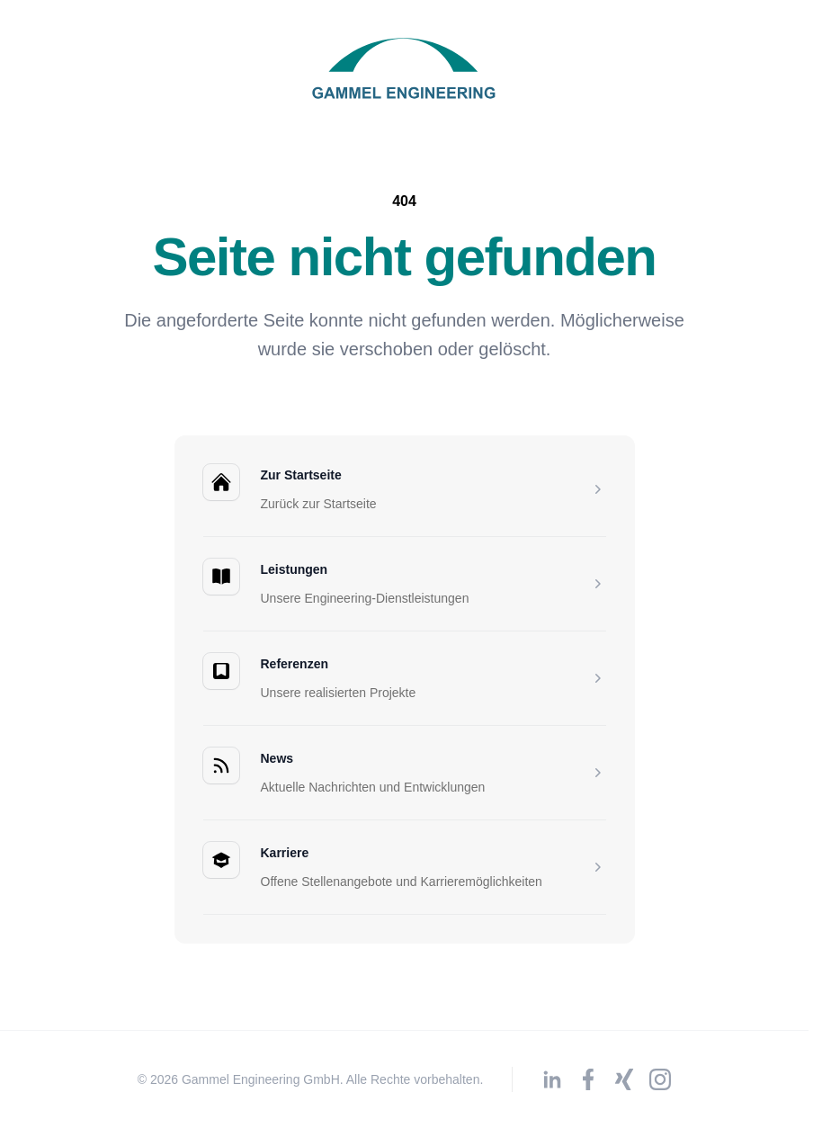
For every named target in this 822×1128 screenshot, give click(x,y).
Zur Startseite (301, 475)
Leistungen (294, 569)
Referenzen (294, 664)
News (277, 758)
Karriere (285, 853)
